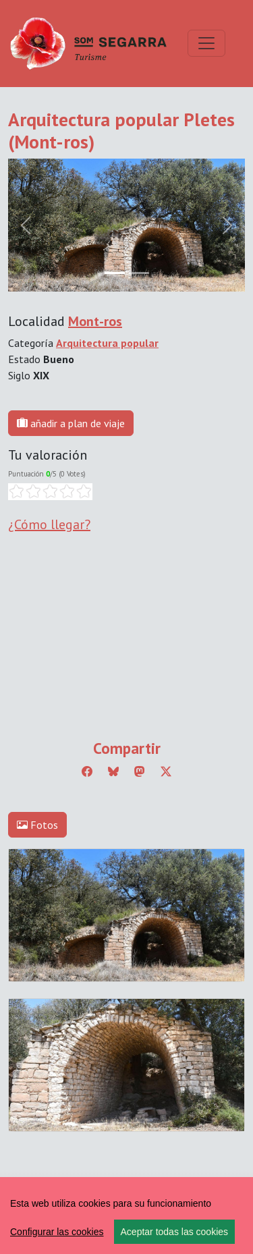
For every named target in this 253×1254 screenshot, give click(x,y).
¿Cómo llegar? (49, 524)
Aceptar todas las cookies (175, 1231)
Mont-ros (95, 321)
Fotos (37, 825)
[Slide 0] (115, 273)
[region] (126, 1215)
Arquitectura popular (107, 343)
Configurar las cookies (57, 1231)
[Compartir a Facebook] (87, 771)
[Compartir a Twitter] (166, 771)
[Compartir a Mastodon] (139, 771)
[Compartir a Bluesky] (113, 771)
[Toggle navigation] (206, 43)
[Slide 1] (139, 273)
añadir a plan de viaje (71, 423)
